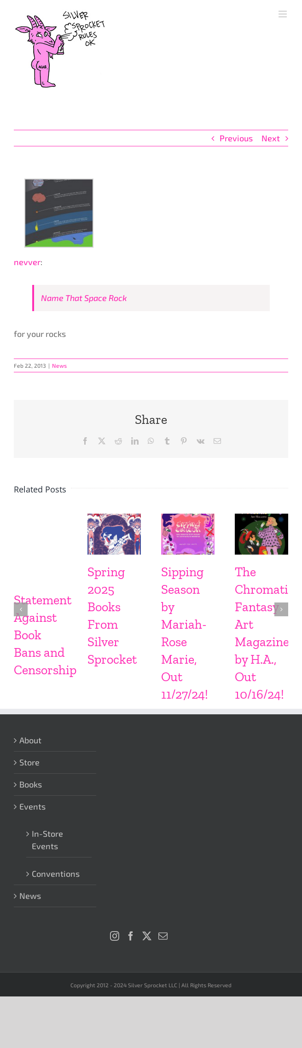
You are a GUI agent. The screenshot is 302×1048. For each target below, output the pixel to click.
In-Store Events (47, 839)
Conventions (56, 874)
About (30, 740)
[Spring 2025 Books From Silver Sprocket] (114, 519)
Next (270, 138)
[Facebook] (130, 936)
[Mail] (163, 936)
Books (30, 784)
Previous (236, 138)
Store (29, 762)
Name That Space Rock (84, 298)
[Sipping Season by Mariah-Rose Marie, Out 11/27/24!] (188, 519)
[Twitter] (146, 936)
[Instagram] (114, 936)
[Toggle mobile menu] (283, 14)
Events (32, 806)
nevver (27, 262)
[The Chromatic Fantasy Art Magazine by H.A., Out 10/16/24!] (261, 519)
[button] (21, 609)
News (59, 365)
